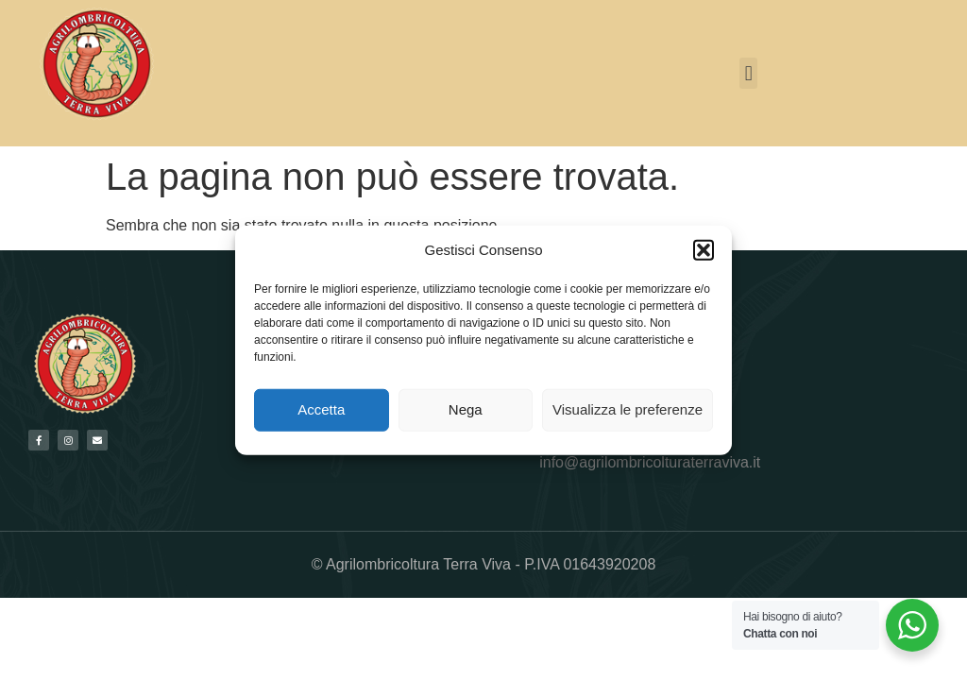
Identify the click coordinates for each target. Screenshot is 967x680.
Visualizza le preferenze (627, 409)
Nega (466, 409)
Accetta (321, 409)
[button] (703, 250)
